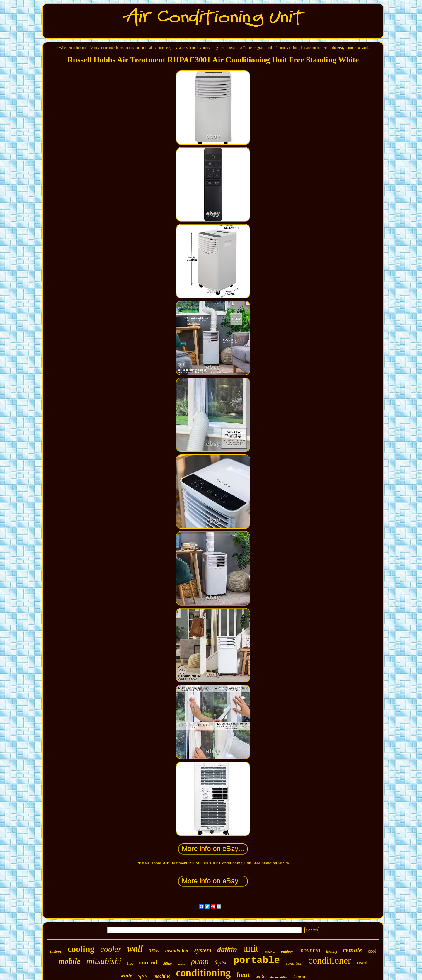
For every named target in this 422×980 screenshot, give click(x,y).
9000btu (269, 952)
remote (352, 950)
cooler (110, 949)
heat (242, 975)
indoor (56, 951)
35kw (154, 951)
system (203, 950)
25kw (167, 964)
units (260, 976)
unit (250, 948)
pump (200, 962)
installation (176, 951)
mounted (309, 950)
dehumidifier (279, 977)
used (362, 962)
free (130, 963)
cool (372, 951)
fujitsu (221, 963)
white (126, 976)
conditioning (203, 973)
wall (135, 948)
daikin (227, 949)
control (148, 962)
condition (294, 963)
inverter (299, 976)
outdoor (287, 951)
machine (162, 976)
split (143, 975)
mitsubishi (103, 961)
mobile (69, 961)
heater (181, 964)
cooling (81, 949)
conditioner (329, 960)
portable (257, 960)
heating (331, 952)
